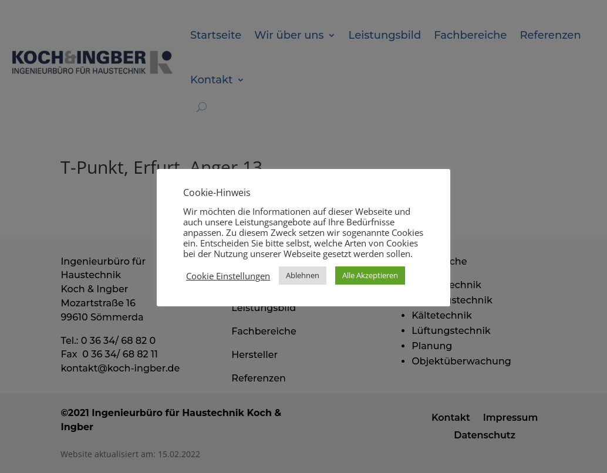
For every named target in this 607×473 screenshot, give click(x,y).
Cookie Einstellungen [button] (228, 276)
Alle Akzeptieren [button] (370, 275)
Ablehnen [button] (302, 275)
